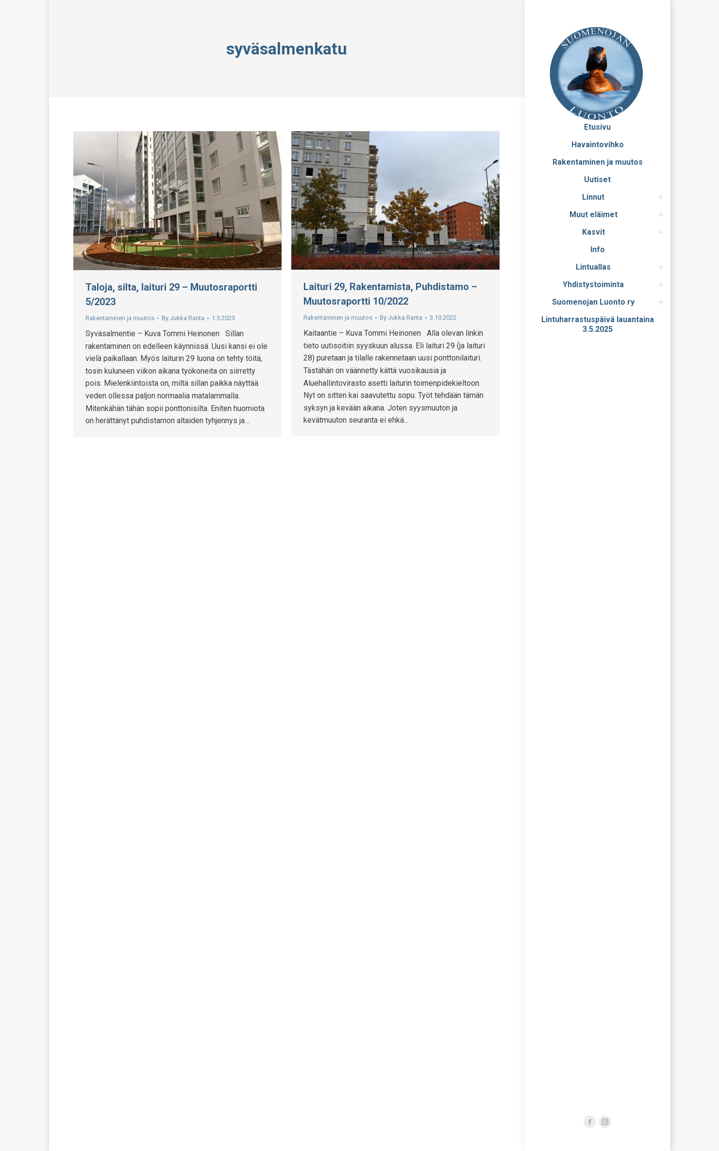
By (183, 318)
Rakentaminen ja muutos (119, 318)
